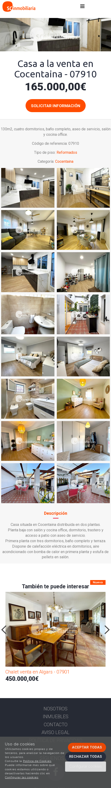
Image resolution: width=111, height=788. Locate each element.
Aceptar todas (87, 747)
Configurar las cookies (21, 777)
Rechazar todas (85, 756)
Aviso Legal (55, 732)
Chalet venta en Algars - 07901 (37, 672)
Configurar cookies (85, 766)
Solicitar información (55, 105)
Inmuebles (55, 716)
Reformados (67, 152)
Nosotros (55, 709)
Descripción (55, 513)
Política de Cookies (37, 761)
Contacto (55, 724)
